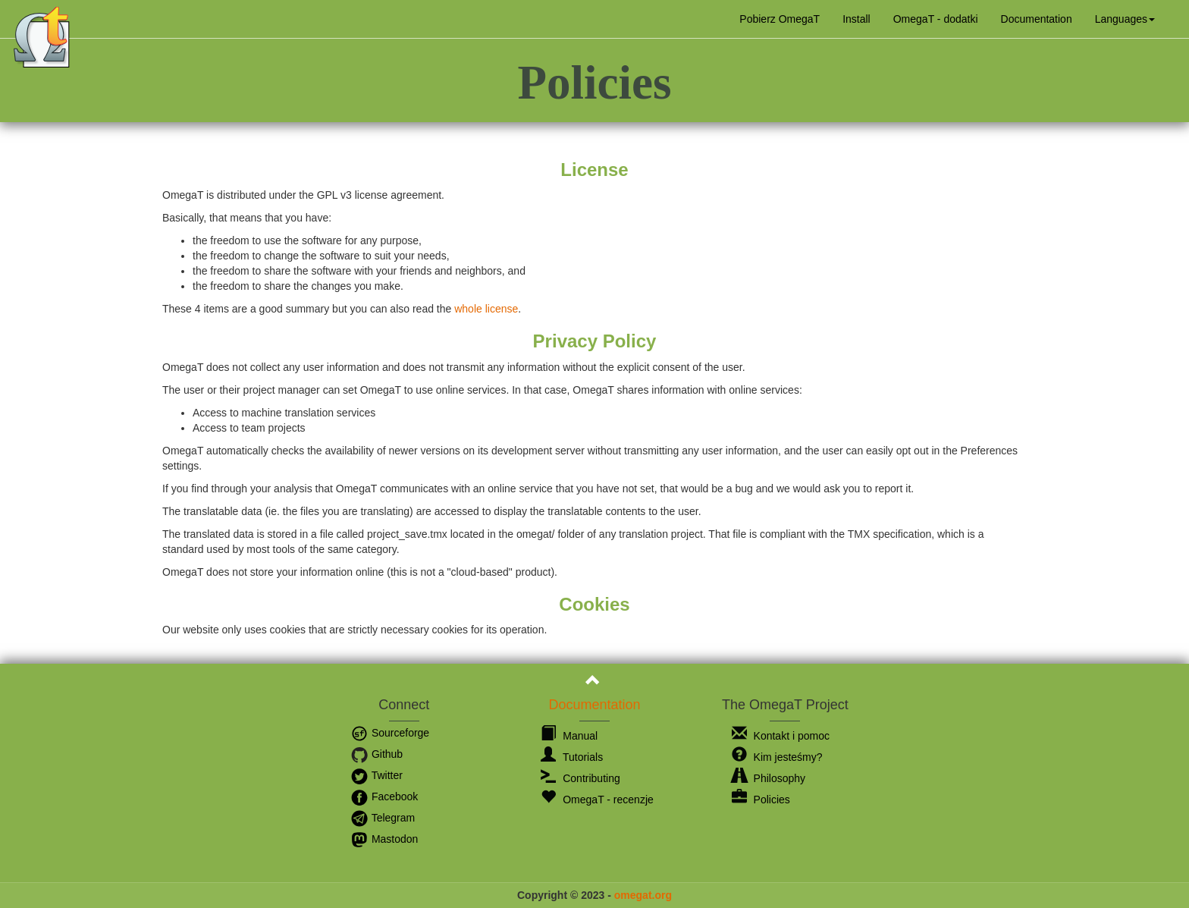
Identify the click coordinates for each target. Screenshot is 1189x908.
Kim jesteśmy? (777, 757)
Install (856, 19)
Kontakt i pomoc (781, 736)
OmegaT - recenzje (597, 799)
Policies (761, 799)
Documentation (1036, 19)
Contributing (580, 778)
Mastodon (384, 839)
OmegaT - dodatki (935, 19)
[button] (1125, 19)
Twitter (376, 775)
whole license (486, 309)
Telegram (382, 818)
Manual (569, 736)
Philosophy (768, 778)
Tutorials (572, 757)
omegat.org (643, 895)
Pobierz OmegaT (779, 19)
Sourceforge (389, 733)
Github (376, 754)
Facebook (384, 796)
